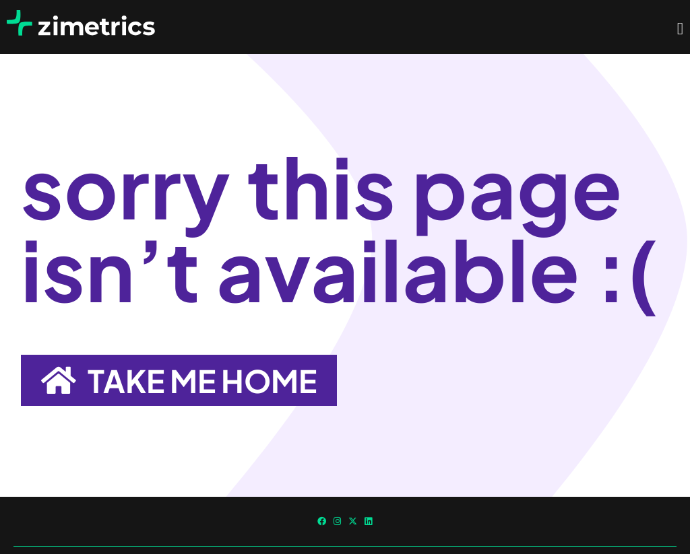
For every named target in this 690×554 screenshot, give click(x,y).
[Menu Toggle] (680, 28)
